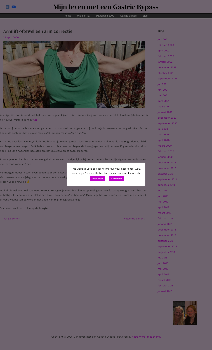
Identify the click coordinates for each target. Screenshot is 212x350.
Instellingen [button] (98, 178)
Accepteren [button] (116, 178)
